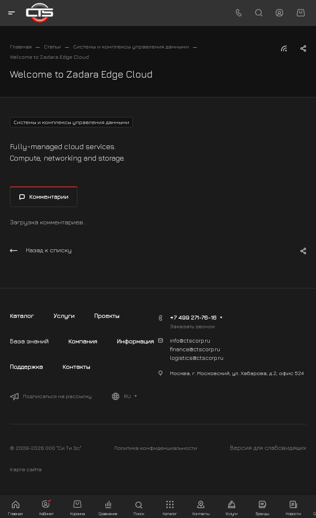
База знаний (29, 341)
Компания (82, 341)
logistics (181, 357)
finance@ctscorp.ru (195, 348)
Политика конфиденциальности (155, 447)
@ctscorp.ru (208, 357)
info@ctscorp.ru (190, 340)
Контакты (76, 366)
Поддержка (26, 366)
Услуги (63, 315)
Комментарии (43, 196)
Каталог (22, 315)
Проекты (106, 315)
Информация (135, 341)
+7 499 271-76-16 (193, 317)
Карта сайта (26, 469)
